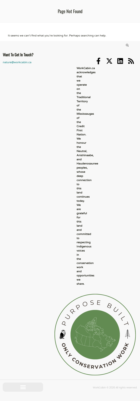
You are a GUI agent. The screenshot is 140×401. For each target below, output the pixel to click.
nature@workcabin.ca (17, 62)
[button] (23, 387)
